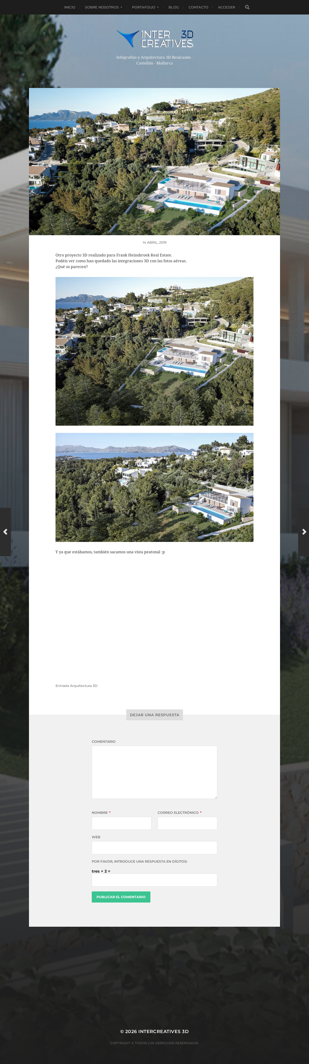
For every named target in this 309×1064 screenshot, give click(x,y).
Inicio (69, 7)
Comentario (104, 741)
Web (96, 837)
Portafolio (143, 7)
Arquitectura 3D (84, 686)
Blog (174, 7)
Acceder (226, 7)
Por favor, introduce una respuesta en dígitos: (139, 861)
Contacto (198, 7)
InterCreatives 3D (163, 1031)
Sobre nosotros (102, 7)
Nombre (101, 812)
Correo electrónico (180, 812)
